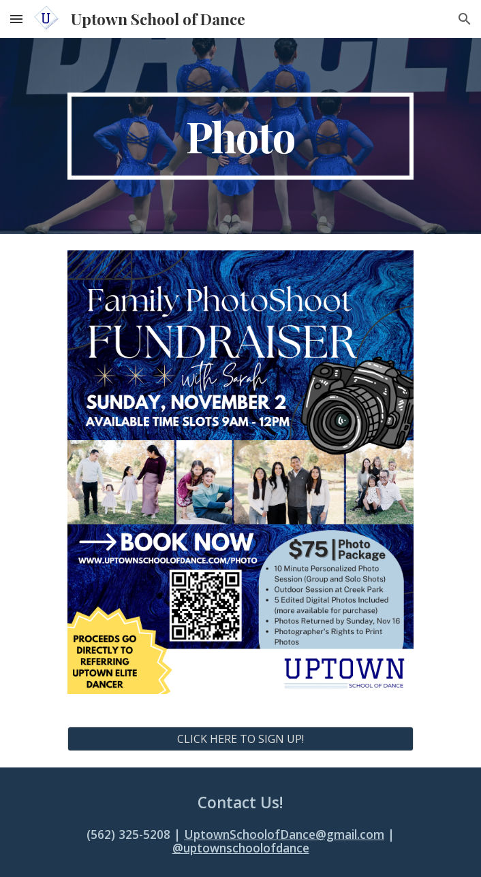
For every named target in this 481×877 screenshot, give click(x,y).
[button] (16, 18)
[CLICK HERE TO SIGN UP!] (240, 739)
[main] (240, 136)
